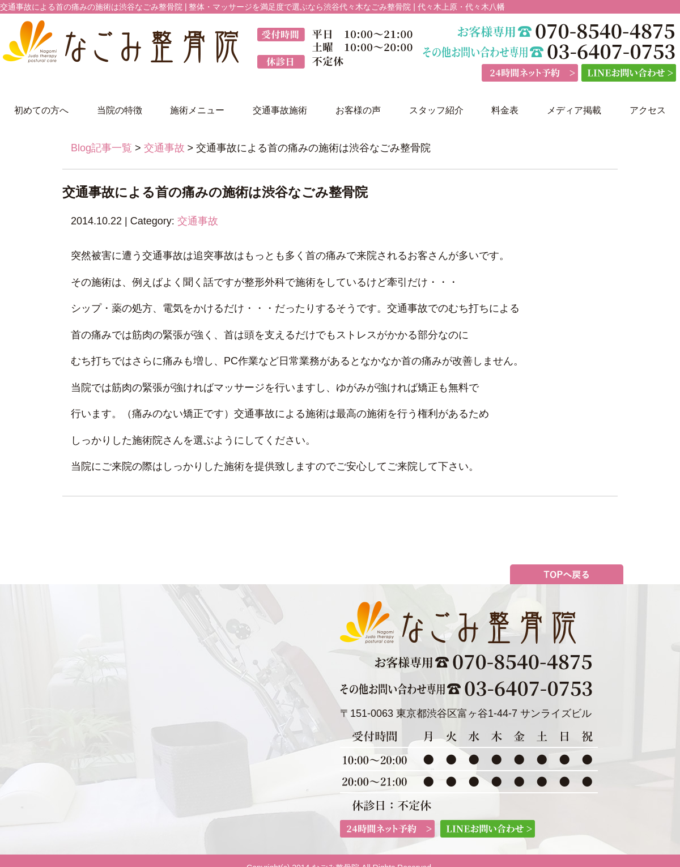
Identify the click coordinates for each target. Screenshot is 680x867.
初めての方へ (41, 110)
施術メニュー (197, 110)
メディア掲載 (574, 110)
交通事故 (164, 148)
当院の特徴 (119, 110)
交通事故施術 (280, 110)
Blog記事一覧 (101, 148)
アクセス (648, 110)
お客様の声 (358, 110)
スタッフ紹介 (436, 110)
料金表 (504, 110)
